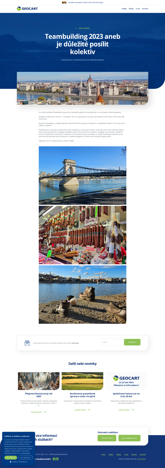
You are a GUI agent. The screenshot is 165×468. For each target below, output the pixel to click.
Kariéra (134, 455)
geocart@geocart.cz (129, 438)
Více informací (25, 453)
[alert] (18, 449)
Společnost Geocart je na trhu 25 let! (126, 395)
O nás (138, 9)
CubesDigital (141, 459)
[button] (18, 462)
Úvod (103, 455)
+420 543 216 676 (106, 438)
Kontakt (145, 9)
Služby (124, 9)
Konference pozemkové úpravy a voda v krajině (82, 395)
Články (131, 9)
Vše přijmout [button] (10, 457)
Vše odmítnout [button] (25, 457)
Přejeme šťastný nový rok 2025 (38, 395)
